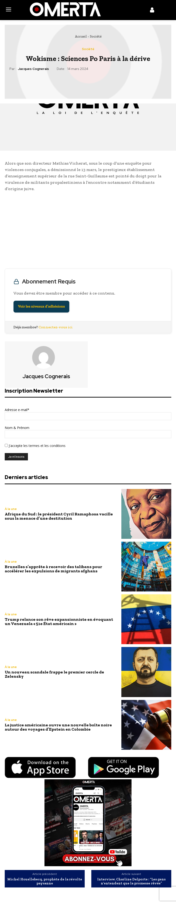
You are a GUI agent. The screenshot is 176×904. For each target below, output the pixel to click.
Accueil (81, 36)
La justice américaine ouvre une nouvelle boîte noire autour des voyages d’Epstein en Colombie (58, 727)
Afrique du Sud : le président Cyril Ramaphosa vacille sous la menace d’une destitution (59, 516)
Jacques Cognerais (33, 69)
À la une (11, 508)
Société (95, 36)
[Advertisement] (88, 231)
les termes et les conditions (44, 445)
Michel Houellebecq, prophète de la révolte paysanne (44, 881)
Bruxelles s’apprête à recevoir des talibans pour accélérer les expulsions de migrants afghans (53, 569)
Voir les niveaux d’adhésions (41, 306)
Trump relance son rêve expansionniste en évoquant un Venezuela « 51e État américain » (59, 621)
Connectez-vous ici (56, 327)
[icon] (152, 11)
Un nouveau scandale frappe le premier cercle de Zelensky (54, 674)
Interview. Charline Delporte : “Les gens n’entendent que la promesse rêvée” (131, 881)
